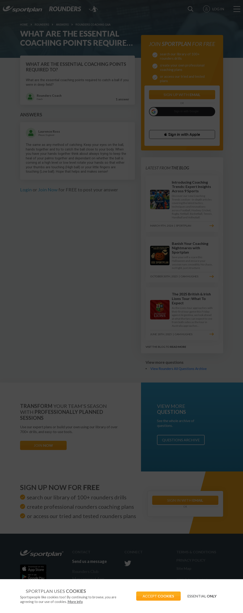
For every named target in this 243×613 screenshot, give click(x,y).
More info (75, 602)
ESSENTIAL (201, 596)
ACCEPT (157, 596)
